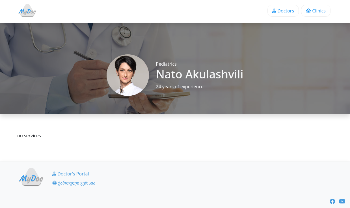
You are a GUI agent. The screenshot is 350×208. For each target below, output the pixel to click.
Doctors (283, 11)
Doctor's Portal (70, 174)
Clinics (316, 11)
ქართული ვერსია (73, 183)
